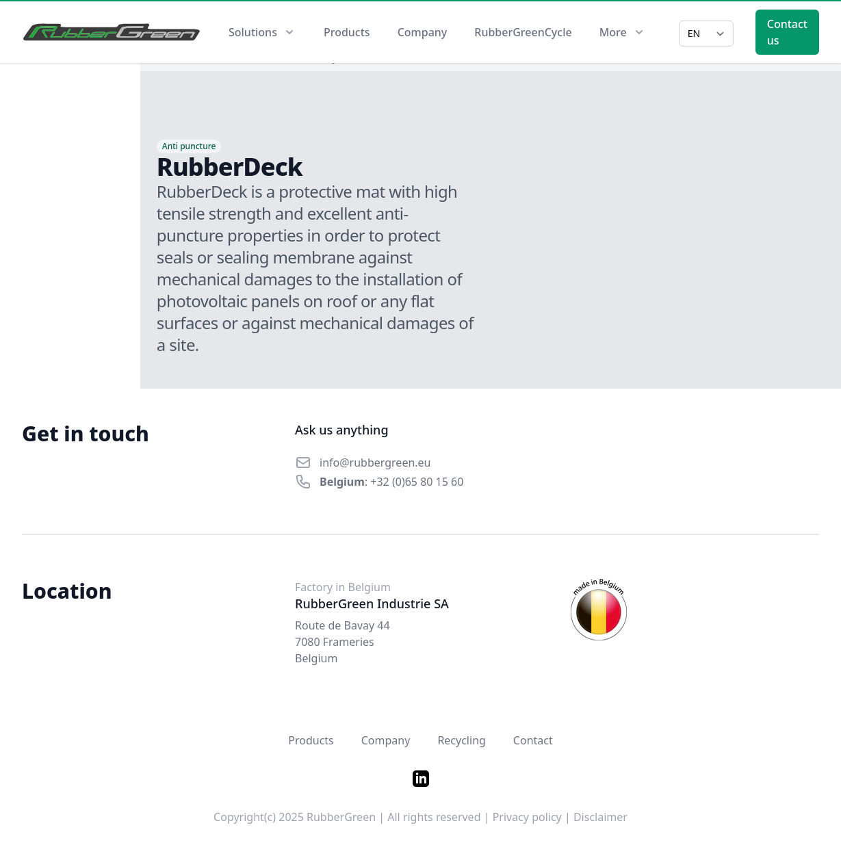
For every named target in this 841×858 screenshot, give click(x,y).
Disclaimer (600, 816)
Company (423, 32)
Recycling (461, 740)
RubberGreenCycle (522, 32)
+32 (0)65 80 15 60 (416, 481)
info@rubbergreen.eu (375, 462)
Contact (533, 740)
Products (347, 32)
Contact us (787, 32)
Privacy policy (527, 816)
